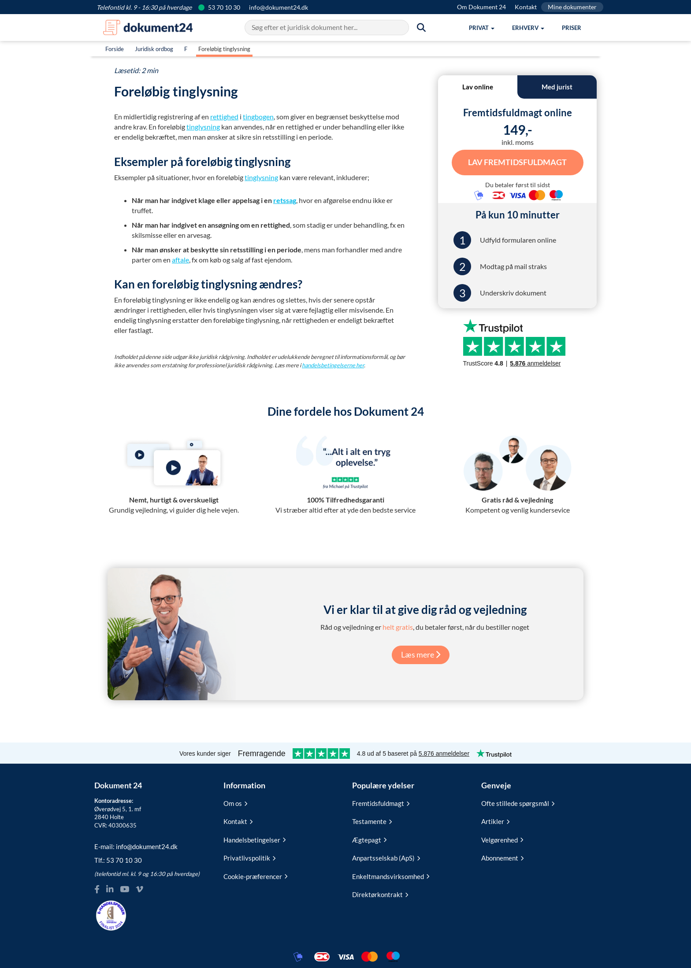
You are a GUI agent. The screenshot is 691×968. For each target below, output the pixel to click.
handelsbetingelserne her (333, 365)
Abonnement (502, 857)
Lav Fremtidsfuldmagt (517, 161)
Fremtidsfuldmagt (380, 803)
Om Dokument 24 (481, 7)
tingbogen (258, 116)
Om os (235, 803)
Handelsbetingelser (254, 839)
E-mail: (136, 846)
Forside (114, 48)
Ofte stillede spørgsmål (517, 803)
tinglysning (203, 126)
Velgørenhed (502, 839)
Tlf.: (118, 860)
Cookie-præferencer (255, 875)
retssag (284, 200)
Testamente (372, 821)
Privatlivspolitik (249, 857)
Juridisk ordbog (154, 48)
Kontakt (526, 7)
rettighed (224, 116)
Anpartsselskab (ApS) (386, 857)
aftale (180, 259)
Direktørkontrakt (380, 894)
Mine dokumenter (572, 7)
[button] (481, 28)
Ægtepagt (369, 839)
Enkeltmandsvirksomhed (390, 875)
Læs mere (420, 654)
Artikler (495, 821)
